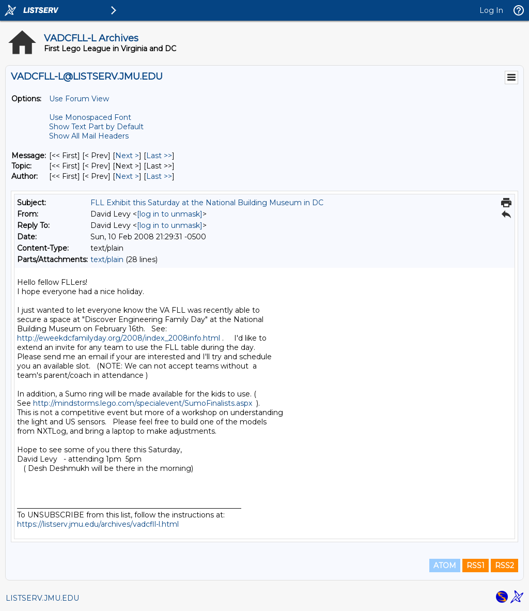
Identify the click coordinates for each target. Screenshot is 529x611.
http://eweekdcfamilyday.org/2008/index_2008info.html (118, 338)
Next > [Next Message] (127, 155)
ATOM (444, 565)
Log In (491, 10)
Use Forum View (79, 98)
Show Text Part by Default (96, 126)
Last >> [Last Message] (159, 155)
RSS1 (475, 565)
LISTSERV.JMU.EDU (42, 598)
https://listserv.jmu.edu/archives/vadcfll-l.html (98, 524)
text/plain (106, 259)
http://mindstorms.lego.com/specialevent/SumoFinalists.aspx (142, 403)
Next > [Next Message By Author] (127, 176)
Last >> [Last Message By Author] (159, 176)
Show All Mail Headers (89, 136)
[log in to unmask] (170, 214)
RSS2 (504, 565)
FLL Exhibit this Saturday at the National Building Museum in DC (206, 202)
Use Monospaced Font (90, 117)
